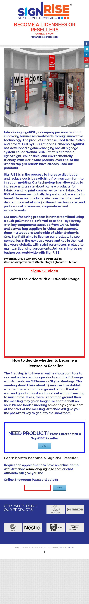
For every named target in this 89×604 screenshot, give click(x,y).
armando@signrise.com (65, 405)
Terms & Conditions (66, 547)
